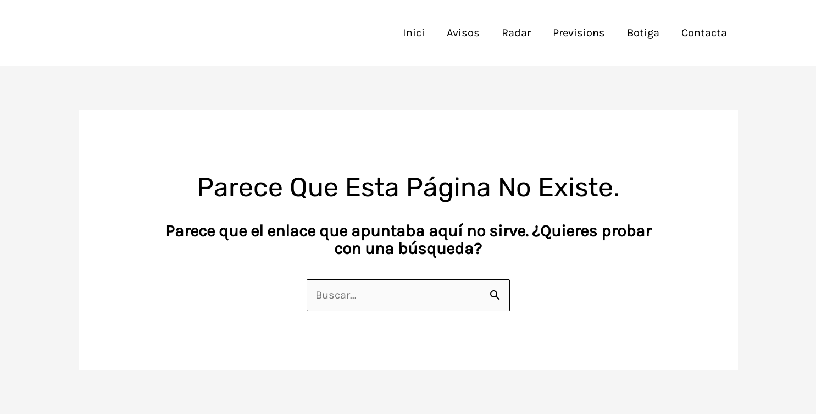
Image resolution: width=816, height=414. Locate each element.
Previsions (579, 32)
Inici (414, 32)
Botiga (643, 32)
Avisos (463, 32)
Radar (516, 32)
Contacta (704, 32)
